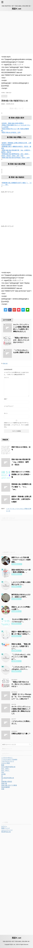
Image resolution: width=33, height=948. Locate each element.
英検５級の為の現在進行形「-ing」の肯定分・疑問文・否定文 (20, 462)
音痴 (2, 789)
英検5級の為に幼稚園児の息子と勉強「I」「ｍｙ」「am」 (21, 486)
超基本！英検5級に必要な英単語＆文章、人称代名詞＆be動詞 (21, 499)
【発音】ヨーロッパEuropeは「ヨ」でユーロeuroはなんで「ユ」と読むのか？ (21, 696)
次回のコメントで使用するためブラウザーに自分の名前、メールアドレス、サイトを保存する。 (16, 425)
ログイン (4, 826)
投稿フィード (5, 828)
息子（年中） (5, 768)
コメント (6, 377)
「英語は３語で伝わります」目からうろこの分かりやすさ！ (21, 340)
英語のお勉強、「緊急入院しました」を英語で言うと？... (20, 646)
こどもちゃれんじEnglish (9, 759)
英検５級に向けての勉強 (9, 785)
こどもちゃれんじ (7, 757)
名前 (5, 399)
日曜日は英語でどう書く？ (20, 733)
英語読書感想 (5, 787)
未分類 (3, 774)
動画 (2, 765)
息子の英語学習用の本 (8, 767)
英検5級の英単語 (6, 781)
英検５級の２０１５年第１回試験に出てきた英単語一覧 (20, 474)
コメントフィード (7, 830)
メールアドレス (8, 406)
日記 (2, 772)
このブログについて (7, 761)
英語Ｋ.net (16, 9)
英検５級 (5, 363)
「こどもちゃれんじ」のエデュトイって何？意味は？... (20, 657)
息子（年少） (5, 770)
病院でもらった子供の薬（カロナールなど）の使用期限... (20, 560)
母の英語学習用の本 (7, 778)
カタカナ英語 (5, 763)
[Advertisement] (16, 32)
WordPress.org (6, 832)
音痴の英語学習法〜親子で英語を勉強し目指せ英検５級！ (16, 941)
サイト (6, 413)
